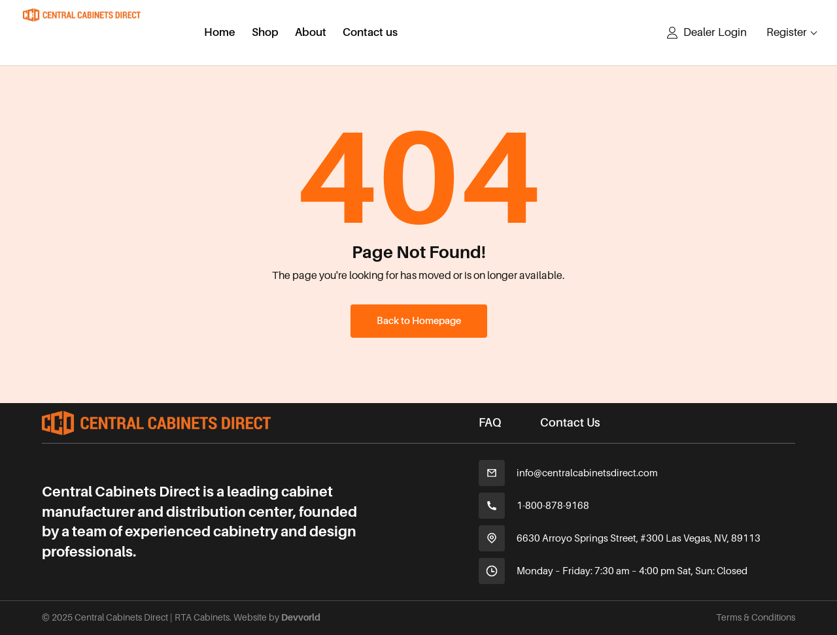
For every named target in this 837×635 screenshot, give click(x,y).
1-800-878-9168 (553, 505)
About (310, 33)
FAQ (490, 422)
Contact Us (570, 422)
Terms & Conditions (755, 617)
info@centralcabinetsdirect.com (587, 473)
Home (219, 33)
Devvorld (300, 617)
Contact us (370, 33)
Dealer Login (715, 32)
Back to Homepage (419, 321)
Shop (265, 33)
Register (786, 32)
